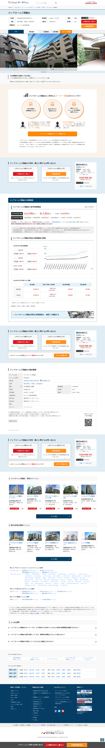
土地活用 (35, 713)
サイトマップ (35, 725)
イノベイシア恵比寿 (32, 543)
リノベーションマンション (62, 699)
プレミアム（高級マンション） (34, 658)
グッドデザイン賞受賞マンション (70, 658)
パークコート (72, 574)
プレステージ (51, 578)
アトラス (63, 581)
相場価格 (45, 31)
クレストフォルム (53, 585)
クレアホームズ (28, 407)
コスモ (76, 579)
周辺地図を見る (45, 380)
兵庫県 (58, 670)
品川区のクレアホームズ (46, 570)
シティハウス (47, 576)
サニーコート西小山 (32, 496)
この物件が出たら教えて (89, 21)
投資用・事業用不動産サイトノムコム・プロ (84, 695)
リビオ (26, 583)
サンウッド (49, 583)
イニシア (62, 579)
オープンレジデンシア (73, 583)
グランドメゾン (55, 581)
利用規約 (43, 725)
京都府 (63, 670)
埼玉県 (37, 670)
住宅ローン (14, 709)
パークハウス (51, 574)
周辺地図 (31, 31)
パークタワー (28, 576)
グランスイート (29, 579)
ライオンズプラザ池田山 (88, 496)
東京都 (26, 670)
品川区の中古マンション (46, 591)
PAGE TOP (102, 739)
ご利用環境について (68, 725)
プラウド (27, 574)
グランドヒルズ (29, 578)
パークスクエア (87, 576)
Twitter (59, 711)
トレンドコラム (37, 699)
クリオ (62, 583)
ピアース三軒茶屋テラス (52, 543)
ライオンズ (74, 578)
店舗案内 (28, 725)
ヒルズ (44, 574)
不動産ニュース (37, 706)
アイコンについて (14, 430)
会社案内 (16, 725)
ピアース (27, 581)
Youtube (63, 711)
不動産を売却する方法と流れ (40, 690)
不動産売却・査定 (15, 702)
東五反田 (33, 380)
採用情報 (22, 725)
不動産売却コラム (37, 701)
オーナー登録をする (61, 355)
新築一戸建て (14, 695)
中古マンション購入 (34, 613)
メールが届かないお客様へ (81, 725)
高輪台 (33, 383)
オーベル (82, 578)
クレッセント (44, 581)
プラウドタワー (36, 574)
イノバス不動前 (85, 543)
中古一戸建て (14, 697)
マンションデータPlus (15, 666)
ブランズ (37, 578)
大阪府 (53, 670)
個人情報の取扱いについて (54, 725)
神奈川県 (31, 670)
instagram (66, 711)
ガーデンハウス (76, 576)
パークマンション (82, 574)
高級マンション (68, 701)
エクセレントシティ (30, 585)
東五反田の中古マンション (64, 591)
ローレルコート (39, 583)
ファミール (38, 579)
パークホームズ (62, 574)
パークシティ (38, 576)
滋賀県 (69, 670)
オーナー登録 (66, 31)
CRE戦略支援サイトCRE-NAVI (82, 712)
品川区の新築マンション (49, 599)
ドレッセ (70, 581)
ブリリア (60, 578)
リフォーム (36, 715)
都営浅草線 (27, 383)
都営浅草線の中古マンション (30, 593)
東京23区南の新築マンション (30, 599)
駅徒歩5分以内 (13, 421)
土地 (12, 699)
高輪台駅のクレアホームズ (49, 572)
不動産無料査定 (89, 26)
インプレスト (64, 585)
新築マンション (14, 599)
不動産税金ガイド (37, 704)
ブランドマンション (15, 574)
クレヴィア (78, 581)
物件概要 (55, 31)
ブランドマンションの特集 (62, 697)
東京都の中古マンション (29, 591)
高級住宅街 (58, 703)
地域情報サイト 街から (39, 708)
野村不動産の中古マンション (17, 658)
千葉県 (43, 670)
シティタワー (56, 576)
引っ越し (35, 719)
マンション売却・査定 (16, 704)
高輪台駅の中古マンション (49, 593)
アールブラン (35, 581)
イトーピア (86, 581)
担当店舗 (72, 222)
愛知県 (78, 670)
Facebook (55, 711)
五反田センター (80, 167)
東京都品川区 (27, 380)
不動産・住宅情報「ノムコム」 (18, 687)
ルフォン (56, 583)
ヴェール (66, 578)
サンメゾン (84, 583)
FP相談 (35, 717)
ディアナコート (84, 579)
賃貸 (12, 706)
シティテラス (66, 576)
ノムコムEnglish (81, 704)
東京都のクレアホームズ (29, 570)
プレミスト (47, 579)
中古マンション (14, 591)
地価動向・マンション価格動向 (41, 697)
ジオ (31, 583)
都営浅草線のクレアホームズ (30, 572)
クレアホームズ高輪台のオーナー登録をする (52, 133)
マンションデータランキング (88, 658)
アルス (44, 578)
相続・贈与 (36, 710)
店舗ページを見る (84, 186)
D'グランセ (55, 579)
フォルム (69, 579)
